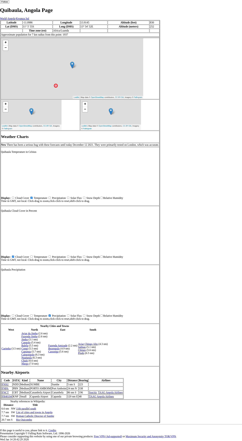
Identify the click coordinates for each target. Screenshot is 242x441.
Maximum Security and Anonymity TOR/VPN (151, 436)
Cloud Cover (22, 198)
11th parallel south (26, 408)
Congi (24, 348)
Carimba (6, 348)
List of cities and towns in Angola (34, 412)
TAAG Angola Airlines (110, 392)
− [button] (6, 47)
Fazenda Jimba (29, 336)
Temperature (40, 198)
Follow (4, 2)
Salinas (82, 347)
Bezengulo (54, 348)
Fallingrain (138, 97)
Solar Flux (76, 198)
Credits (52, 430)
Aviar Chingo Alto (88, 344)
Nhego (25, 363)
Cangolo (25, 342)
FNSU (5, 384)
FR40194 (7, 396)
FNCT (5, 392)
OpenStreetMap (97, 97)
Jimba (24, 339)
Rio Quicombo (24, 419)
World (3, 18)
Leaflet (76, 97)
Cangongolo (27, 354)
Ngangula (26, 357)
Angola (11, 18)
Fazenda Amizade (57, 345)
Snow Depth (93, 198)
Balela (24, 345)
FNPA (5, 388)
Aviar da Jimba (29, 333)
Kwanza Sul (22, 18)
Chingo (82, 350)
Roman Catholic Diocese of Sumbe (35, 416)
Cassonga (53, 351)
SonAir (93, 392)
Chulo (24, 360)
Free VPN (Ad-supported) (108, 436)
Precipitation (59, 198)
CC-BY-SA (119, 97)
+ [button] (6, 42)
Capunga (26, 351)
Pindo (81, 353)
